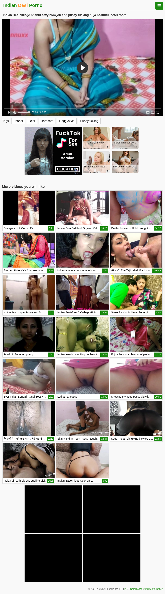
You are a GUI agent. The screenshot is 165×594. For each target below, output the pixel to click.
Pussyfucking (89, 121)
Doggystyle (66, 121)
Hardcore (47, 121)
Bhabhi (18, 121)
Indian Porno (22, 5)
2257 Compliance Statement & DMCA (144, 589)
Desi (32, 121)
